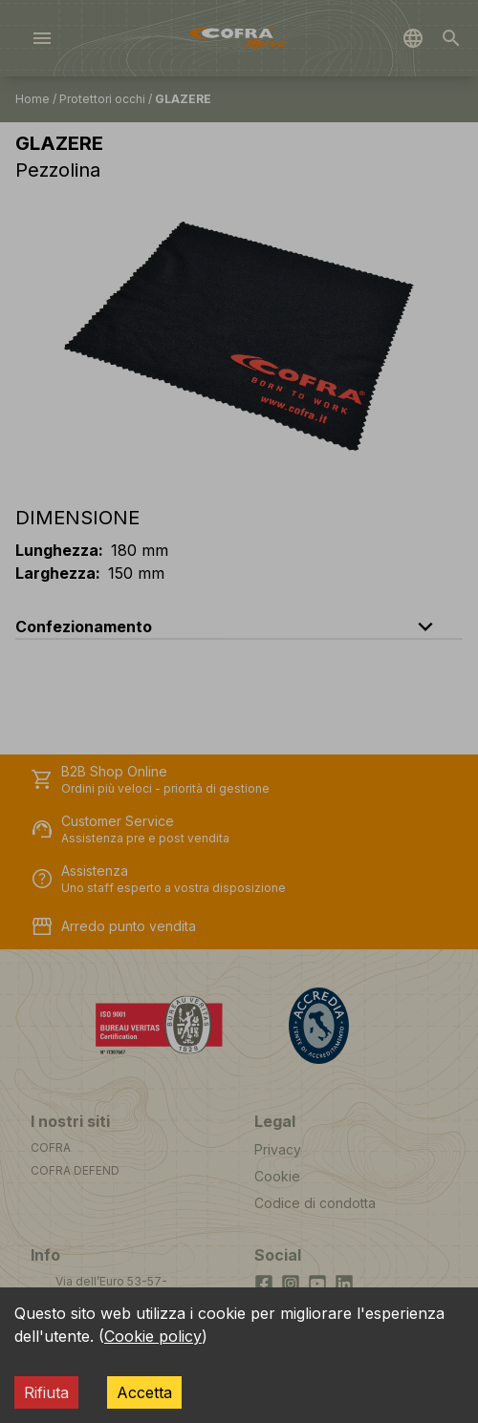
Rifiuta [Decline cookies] (46, 1392)
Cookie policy (153, 1336)
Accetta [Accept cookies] (144, 1392)
